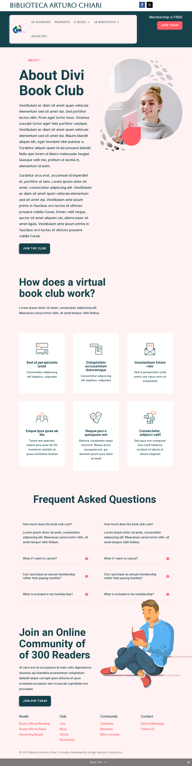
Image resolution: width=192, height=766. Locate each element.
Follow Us (147, 729)
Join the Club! (34, 248)
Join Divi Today (35, 701)
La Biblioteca (105, 22)
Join (63, 723)
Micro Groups (109, 734)
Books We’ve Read (32, 729)
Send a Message (152, 723)
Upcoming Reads (31, 734)
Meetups (106, 729)
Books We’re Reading (34, 723)
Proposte (62, 22)
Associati (39, 36)
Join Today (170, 25)
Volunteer (107, 723)
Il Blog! (80, 22)
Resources (67, 739)
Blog (63, 729)
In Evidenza (40, 22)
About (64, 734)
